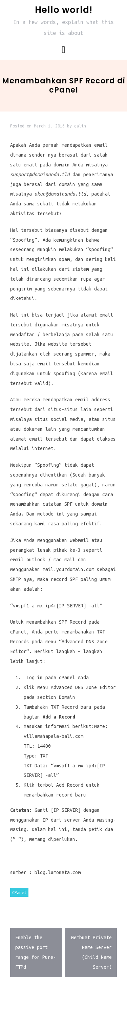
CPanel (19, 892)
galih (80, 125)
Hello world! (63, 10)
